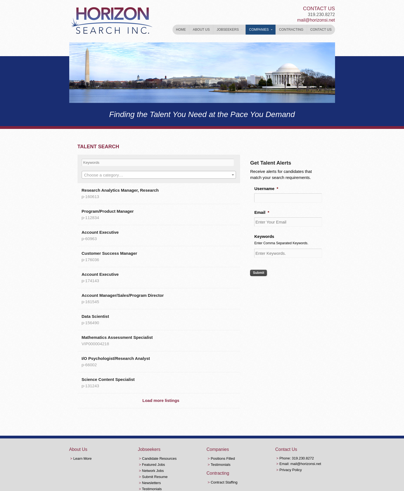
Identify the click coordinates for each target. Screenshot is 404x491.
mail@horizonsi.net (316, 20)
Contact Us (321, 30)
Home (181, 30)
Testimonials (152, 489)
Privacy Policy (290, 470)
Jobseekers (228, 30)
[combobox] (159, 175)
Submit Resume (155, 477)
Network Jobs (153, 471)
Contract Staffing (224, 482)
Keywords (264, 236)
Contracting (291, 30)
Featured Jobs (153, 465)
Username (266, 188)
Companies (259, 30)
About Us (201, 30)
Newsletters (151, 483)
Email (261, 212)
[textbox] (159, 175)
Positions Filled (223, 458)
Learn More (82, 458)
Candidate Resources (159, 458)
